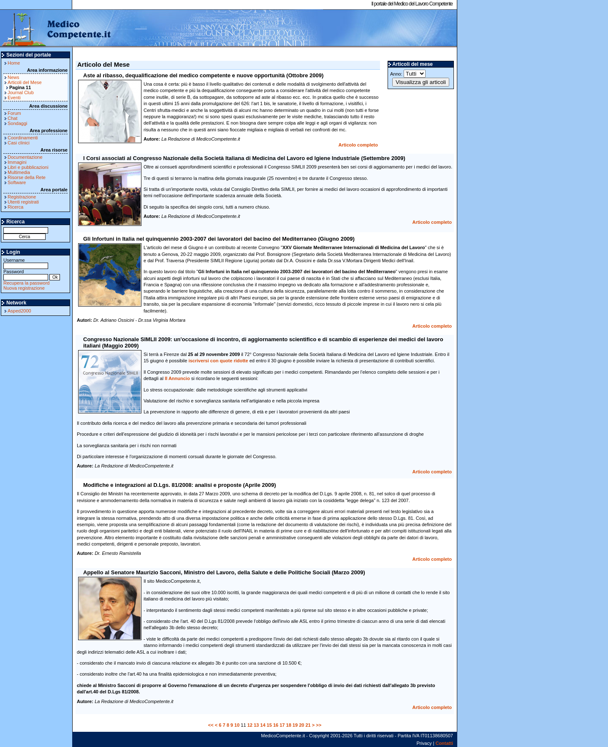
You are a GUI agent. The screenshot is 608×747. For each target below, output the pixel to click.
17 (282, 725)
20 (301, 725)
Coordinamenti (23, 137)
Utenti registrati (23, 201)
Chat (12, 118)
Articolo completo (358, 144)
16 (275, 725)
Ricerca (15, 206)
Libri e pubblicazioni (28, 167)
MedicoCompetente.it (56, 28)
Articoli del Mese (25, 82)
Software (17, 182)
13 (256, 725)
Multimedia (19, 172)
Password (25, 274)
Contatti (444, 743)
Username (25, 263)
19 (295, 725)
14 (262, 725)
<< (211, 725)
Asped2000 (19, 310)
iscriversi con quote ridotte (218, 360)
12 (249, 725)
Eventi (14, 97)
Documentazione (25, 157)
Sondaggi (17, 123)
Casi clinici (19, 142)
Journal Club (21, 92)
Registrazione (22, 196)
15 (269, 725)
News (13, 77)
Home (14, 62)
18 (288, 725)
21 (307, 725)
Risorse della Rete (27, 177)
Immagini (17, 162)
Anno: (408, 74)
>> (318, 725)
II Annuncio (177, 378)
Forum (14, 113)
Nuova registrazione (24, 288)
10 (236, 725)
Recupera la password (26, 282)
